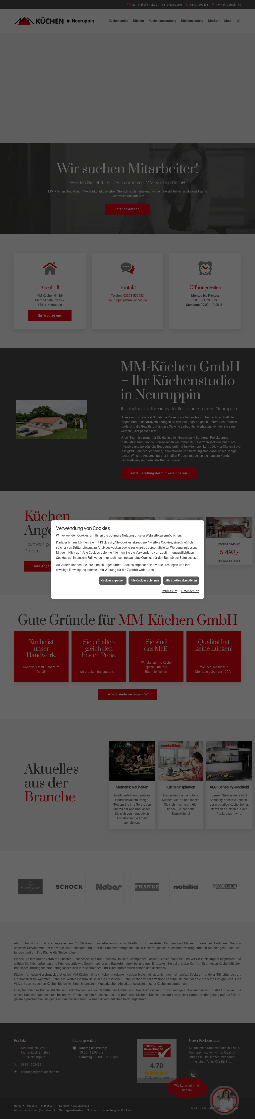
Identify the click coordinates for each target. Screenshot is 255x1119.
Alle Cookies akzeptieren (181, 373)
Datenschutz (190, 384)
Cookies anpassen (112, 373)
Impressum (169, 384)
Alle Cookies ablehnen (145, 373)
